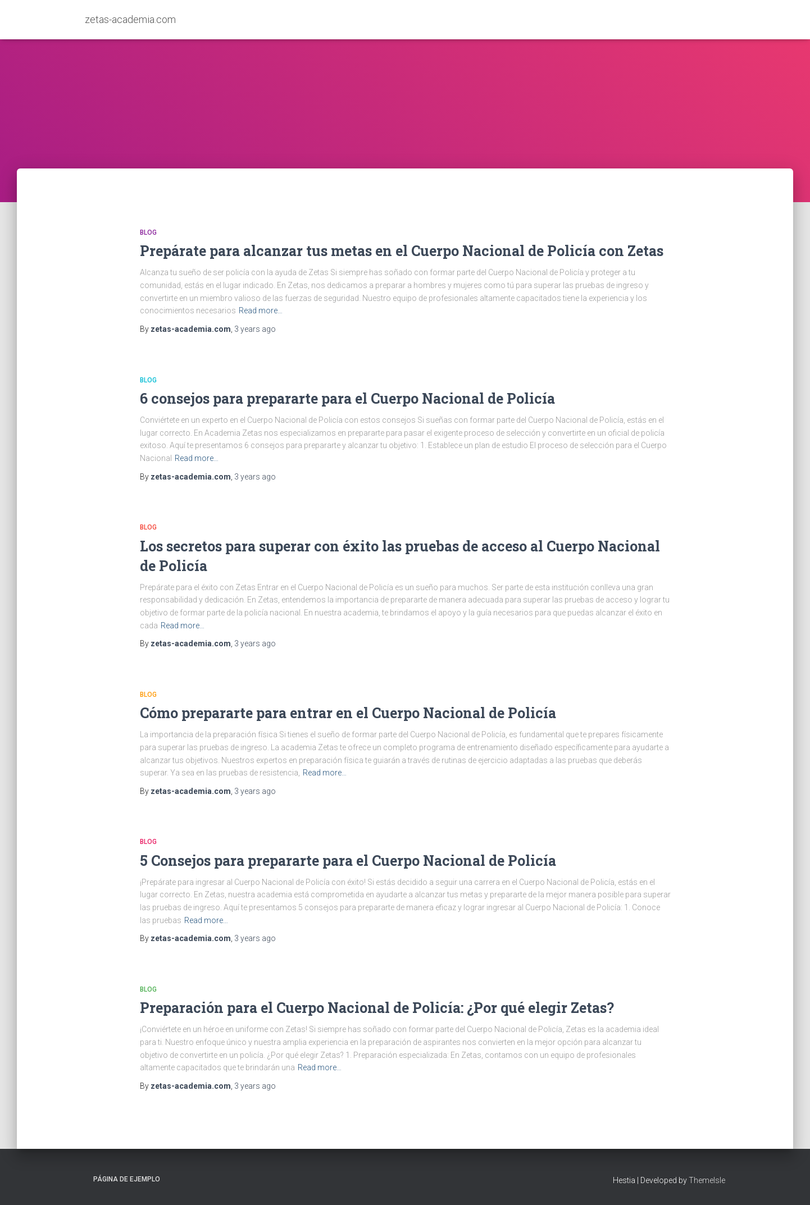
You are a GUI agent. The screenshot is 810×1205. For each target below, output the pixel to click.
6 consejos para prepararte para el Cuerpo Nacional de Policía (347, 398)
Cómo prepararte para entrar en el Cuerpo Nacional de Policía (348, 713)
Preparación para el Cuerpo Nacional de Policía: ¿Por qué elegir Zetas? (377, 1007)
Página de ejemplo (126, 1179)
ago (255, 329)
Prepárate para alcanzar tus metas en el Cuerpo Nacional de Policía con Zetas (401, 250)
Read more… (261, 310)
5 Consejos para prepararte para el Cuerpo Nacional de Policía (348, 860)
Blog (148, 232)
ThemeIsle (707, 1180)
